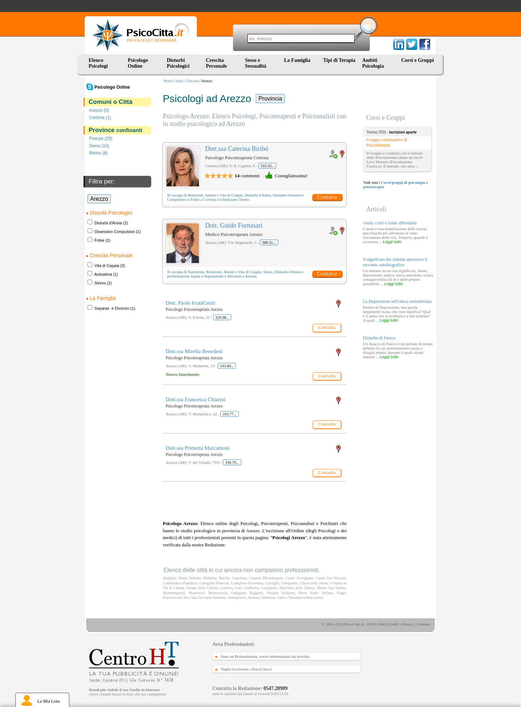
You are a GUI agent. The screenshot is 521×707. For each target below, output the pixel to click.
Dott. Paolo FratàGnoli (190, 303)
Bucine (224, 578)
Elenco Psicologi (98, 63)
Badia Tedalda (190, 578)
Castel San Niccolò (331, 578)
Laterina (226, 588)
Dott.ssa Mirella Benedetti (194, 351)
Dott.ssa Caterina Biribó (236, 148)
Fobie (99, 240)
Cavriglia (272, 583)
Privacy (408, 624)
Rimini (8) (98, 153)
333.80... (227, 366)
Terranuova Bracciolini (305, 598)
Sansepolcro (237, 598)
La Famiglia (298, 60)
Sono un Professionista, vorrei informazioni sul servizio (265, 656)
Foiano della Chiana (202, 588)
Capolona (239, 578)
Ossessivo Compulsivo (114, 231)
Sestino (253, 598)
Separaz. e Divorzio (111, 308)
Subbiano (268, 598)
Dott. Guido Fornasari (233, 225)
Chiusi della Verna (314, 583)
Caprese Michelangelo (266, 578)
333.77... (230, 414)
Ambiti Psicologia (373, 63)
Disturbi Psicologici (178, 63)
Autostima (103, 274)
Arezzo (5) (99, 110)
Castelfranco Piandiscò (180, 583)
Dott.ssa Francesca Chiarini (195, 399)
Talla (281, 598)
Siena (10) (99, 145)
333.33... (267, 166)
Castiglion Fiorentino (247, 583)
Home (168, 81)
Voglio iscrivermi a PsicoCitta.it (246, 669)
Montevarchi (218, 593)
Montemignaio (174, 593)
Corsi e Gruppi (417, 60)
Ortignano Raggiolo (247, 593)
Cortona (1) (100, 117)
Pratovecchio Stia (176, 598)
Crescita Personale (216, 63)
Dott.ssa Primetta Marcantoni (197, 448)
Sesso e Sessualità (255, 63)
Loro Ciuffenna (246, 588)
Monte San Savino (331, 588)
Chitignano (289, 583)
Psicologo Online (138, 63)
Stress (100, 283)
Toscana (192, 81)
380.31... (269, 242)
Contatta (327, 197)
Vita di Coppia (106, 265)
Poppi (341, 593)
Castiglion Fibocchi (214, 583)
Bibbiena (210, 578)
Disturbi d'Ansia (108, 223)
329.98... (222, 317)
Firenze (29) (101, 138)
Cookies (423, 624)
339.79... (232, 462)
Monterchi (196, 593)
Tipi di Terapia (339, 60)
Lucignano (269, 588)
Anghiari (169, 578)
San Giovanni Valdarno (208, 598)
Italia (179, 81)
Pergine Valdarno (281, 593)
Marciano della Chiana (296, 588)
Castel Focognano (299, 578)
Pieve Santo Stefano (316, 593)
